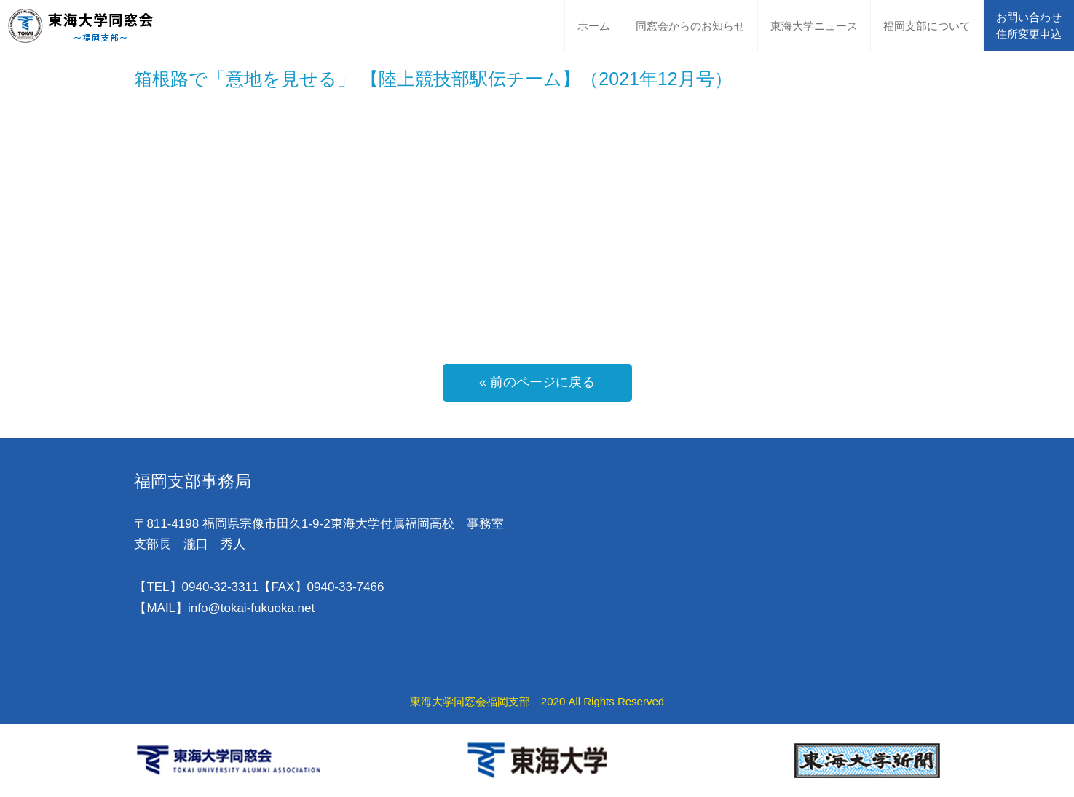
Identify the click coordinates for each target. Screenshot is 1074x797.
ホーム (593, 26)
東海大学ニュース (814, 26)
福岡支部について (927, 26)
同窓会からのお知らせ (690, 26)
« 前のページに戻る (537, 382)
